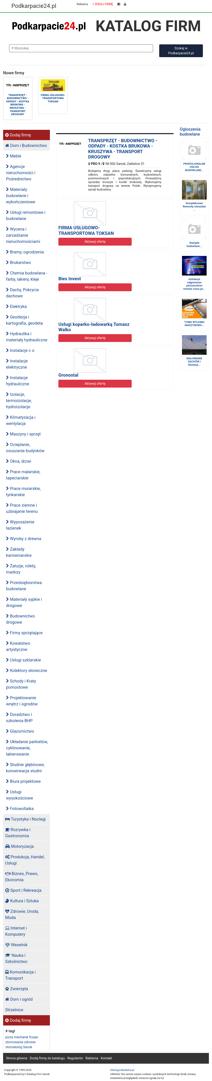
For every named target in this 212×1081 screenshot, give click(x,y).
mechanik (21, 1037)
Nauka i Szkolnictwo (16, 958)
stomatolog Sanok (18, 1047)
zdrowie (30, 1042)
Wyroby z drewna (23, 538)
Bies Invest (69, 278)
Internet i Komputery (16, 931)
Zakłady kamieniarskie (19, 552)
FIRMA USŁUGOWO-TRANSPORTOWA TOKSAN (86, 230)
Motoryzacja (19, 846)
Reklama (82, 4)
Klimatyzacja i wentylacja (20, 420)
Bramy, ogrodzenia (25, 252)
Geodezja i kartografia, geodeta (24, 320)
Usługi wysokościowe (19, 795)
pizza (9, 1037)
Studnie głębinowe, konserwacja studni (25, 767)
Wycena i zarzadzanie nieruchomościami (23, 235)
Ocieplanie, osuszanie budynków (25, 447)
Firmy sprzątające (24, 632)
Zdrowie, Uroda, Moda (22, 914)
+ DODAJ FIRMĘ (102, 4)
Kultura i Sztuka (22, 900)
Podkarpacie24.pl (33, 5)
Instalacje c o (20, 350)
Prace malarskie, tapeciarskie (23, 474)
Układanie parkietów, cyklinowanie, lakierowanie (27, 748)
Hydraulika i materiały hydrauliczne (26, 336)
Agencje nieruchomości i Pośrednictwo (20, 172)
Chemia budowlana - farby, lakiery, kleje (26, 276)
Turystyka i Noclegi (25, 819)
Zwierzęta (16, 988)
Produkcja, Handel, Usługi (25, 860)
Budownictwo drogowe (20, 619)
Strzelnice (14, 1009)
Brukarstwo (18, 262)
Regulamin (75, 1058)
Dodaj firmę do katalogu (47, 1058)
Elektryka (16, 306)
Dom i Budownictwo (26, 145)
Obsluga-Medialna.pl (122, 1070)
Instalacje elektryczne (17, 364)
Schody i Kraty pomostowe (21, 684)
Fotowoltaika (20, 808)
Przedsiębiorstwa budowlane (24, 585)
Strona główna (16, 1058)
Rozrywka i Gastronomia (17, 832)
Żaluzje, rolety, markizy (21, 569)
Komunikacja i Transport (20, 975)
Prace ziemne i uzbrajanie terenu (22, 508)
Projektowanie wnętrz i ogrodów (22, 700)
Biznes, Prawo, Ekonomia (21, 876)
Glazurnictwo (20, 731)
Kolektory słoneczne (26, 670)
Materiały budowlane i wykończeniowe (20, 195)
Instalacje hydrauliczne (17, 380)
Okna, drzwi (18, 461)
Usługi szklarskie (23, 660)
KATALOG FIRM (148, 26)
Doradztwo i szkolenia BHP (19, 717)
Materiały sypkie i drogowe (24, 602)
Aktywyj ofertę (94, 242)
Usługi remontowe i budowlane (25, 215)
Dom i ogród (19, 999)
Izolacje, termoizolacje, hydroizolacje (19, 400)
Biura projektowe (23, 781)
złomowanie (14, 1042)
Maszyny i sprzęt (23, 434)
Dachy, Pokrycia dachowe (22, 292)
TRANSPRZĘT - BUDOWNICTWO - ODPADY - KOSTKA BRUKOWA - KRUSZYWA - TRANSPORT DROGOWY (122, 149)
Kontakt (106, 1058)
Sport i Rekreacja (23, 890)
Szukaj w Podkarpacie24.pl (181, 50)
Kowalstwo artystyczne (18, 646)
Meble (13, 156)
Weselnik (16, 944)
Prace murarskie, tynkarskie (23, 491)
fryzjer (33, 1037)
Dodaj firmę (18, 134)
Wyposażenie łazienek (20, 525)
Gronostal (68, 375)
